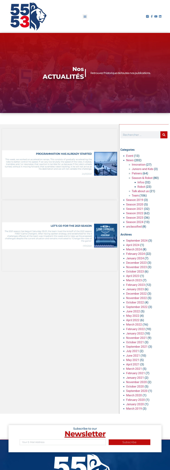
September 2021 (137, 346)
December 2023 (136, 262)
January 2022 (135, 333)
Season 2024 (134, 222)
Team (135, 195)
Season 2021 (134, 209)
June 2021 (133, 355)
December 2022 (136, 293)
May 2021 (132, 360)
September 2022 (137, 307)
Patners (137, 173)
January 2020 (135, 404)
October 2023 (135, 271)
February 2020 (135, 400)
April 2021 (133, 364)
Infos (140, 182)
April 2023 (133, 276)
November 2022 (136, 298)
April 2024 (133, 245)
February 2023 (135, 285)
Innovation (138, 164)
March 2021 (134, 368)
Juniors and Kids (142, 169)
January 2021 (135, 377)
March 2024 (134, 249)
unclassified (134, 226)
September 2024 (137, 240)
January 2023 (135, 289)
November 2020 (136, 382)
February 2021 (135, 373)
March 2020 (134, 395)
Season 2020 (134, 204)
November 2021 (136, 338)
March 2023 (134, 280)
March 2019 (134, 408)
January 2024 (135, 258)
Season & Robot (142, 178)
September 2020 (137, 391)
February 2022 (135, 329)
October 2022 (135, 302)
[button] (85, 16)
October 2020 (135, 386)
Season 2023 (134, 217)
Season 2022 (134, 213)
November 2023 (136, 267)
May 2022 (132, 315)
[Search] (163, 134)
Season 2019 (134, 200)
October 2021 (135, 342)
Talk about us (140, 191)
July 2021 (132, 351)
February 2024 (135, 253)
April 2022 (133, 320)
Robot (141, 186)
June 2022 (133, 311)
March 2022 (134, 324)
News (130, 160)
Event (129, 156)
